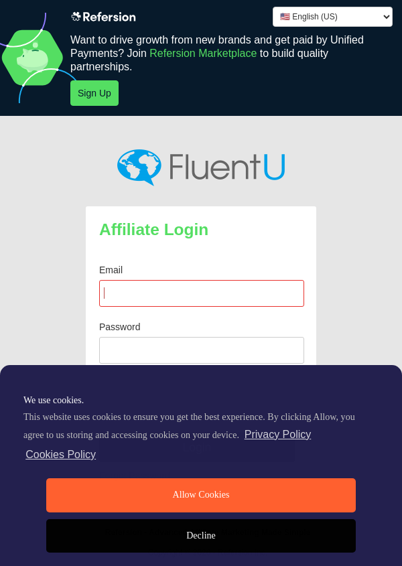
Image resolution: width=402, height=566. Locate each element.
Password (119, 327)
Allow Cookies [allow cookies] (201, 495)
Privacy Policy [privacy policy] (278, 434)
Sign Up (94, 93)
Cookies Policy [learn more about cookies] (60, 454)
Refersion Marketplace (203, 53)
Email (111, 270)
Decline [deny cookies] (201, 535)
